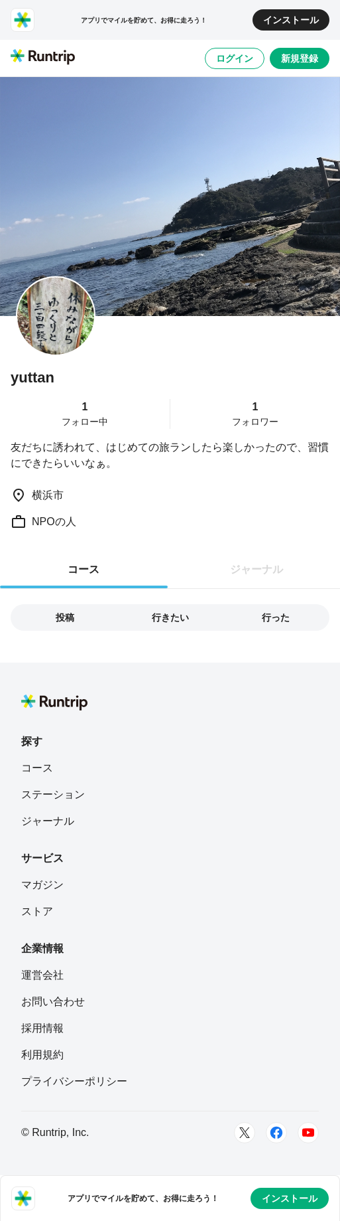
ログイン (234, 58)
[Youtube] (308, 1132)
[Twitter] (244, 1132)
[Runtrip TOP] (43, 57)
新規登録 (299, 58)
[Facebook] (276, 1132)
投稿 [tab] (65, 617)
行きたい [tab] (170, 617)
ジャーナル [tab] (256, 569)
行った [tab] (276, 617)
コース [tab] (83, 569)
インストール (291, 20)
